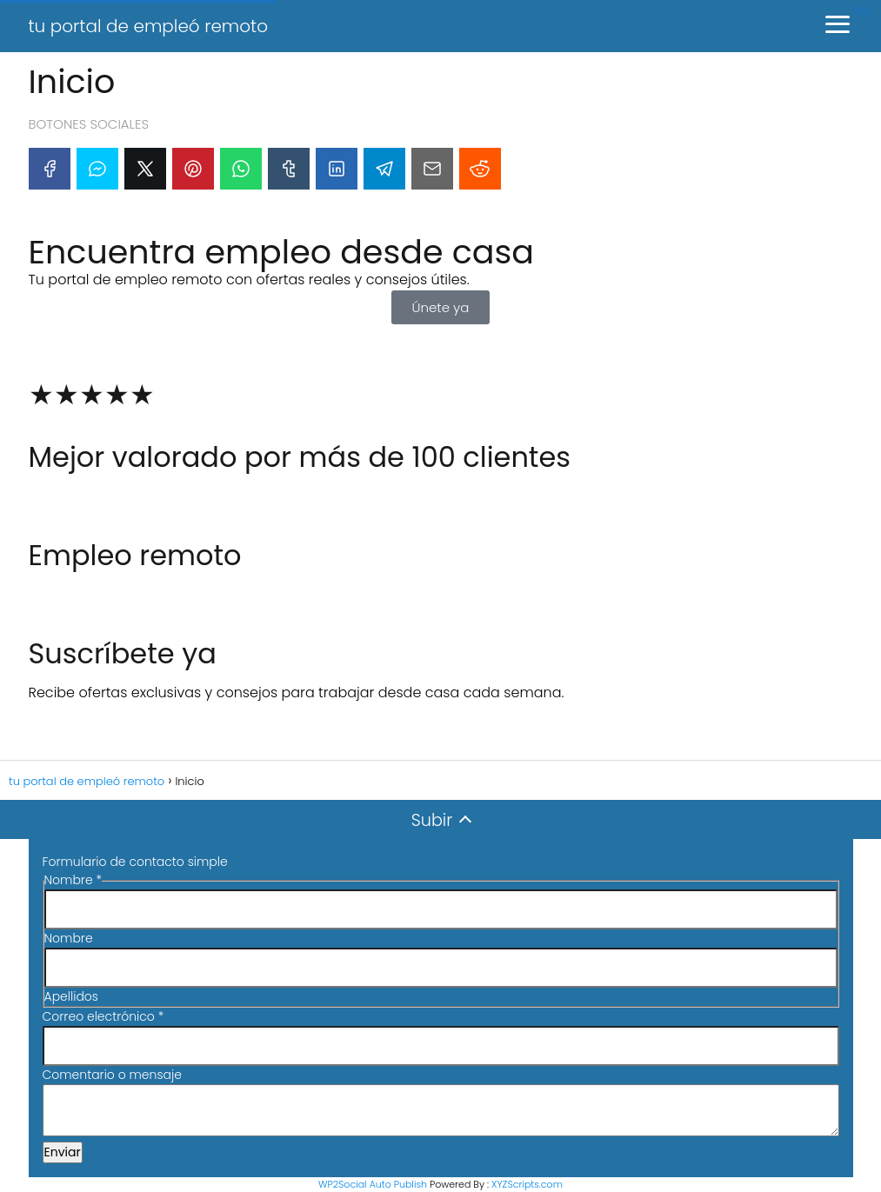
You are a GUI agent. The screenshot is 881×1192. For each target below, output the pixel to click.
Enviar (62, 1152)
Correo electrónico (103, 1016)
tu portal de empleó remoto (149, 26)
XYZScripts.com (527, 1184)
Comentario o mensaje (112, 1074)
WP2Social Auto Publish (372, 1184)
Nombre (68, 938)
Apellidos (71, 996)
